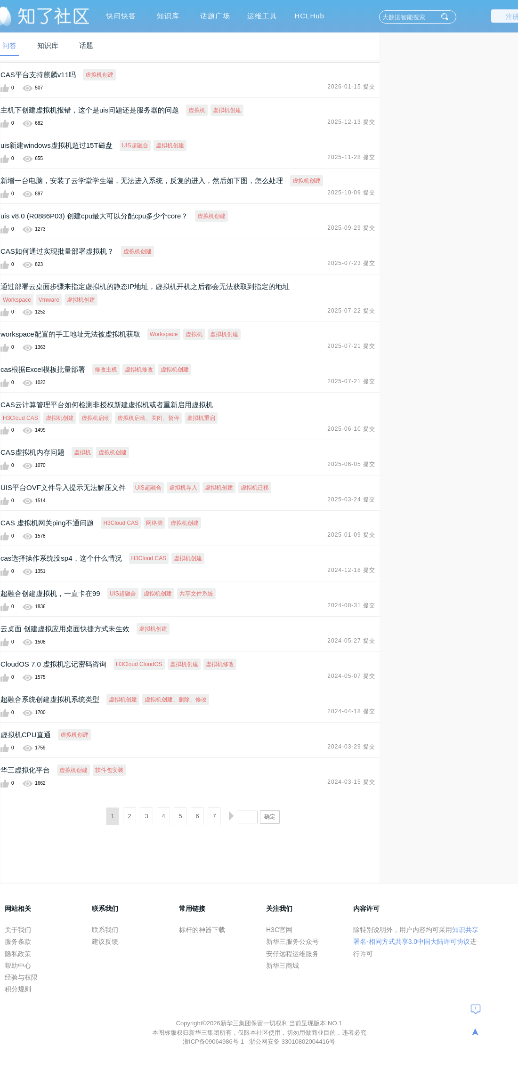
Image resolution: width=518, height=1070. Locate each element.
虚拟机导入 (183, 487)
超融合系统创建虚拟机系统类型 (49, 699)
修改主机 (106, 369)
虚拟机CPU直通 (25, 735)
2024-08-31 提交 (351, 605)
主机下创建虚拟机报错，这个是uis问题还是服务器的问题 (89, 110)
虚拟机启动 (95, 418)
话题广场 (215, 16)
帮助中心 (18, 965)
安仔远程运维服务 (292, 953)
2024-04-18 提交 (351, 711)
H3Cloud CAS (20, 418)
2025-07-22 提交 (351, 310)
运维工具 (262, 16)
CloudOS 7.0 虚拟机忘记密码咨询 (53, 664)
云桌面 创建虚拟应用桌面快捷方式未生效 (65, 629)
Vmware (49, 300)
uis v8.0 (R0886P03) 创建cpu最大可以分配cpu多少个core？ (94, 216)
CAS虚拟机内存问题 (32, 452)
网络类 (154, 523)
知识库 (168, 16)
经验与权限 (21, 977)
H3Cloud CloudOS (139, 664)
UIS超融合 (135, 145)
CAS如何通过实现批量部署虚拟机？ (57, 251)
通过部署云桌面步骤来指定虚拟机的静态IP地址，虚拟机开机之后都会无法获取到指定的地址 (145, 286)
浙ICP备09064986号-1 (214, 1041)
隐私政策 (18, 953)
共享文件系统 (196, 593)
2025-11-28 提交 (351, 157)
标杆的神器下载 (202, 929)
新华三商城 (282, 965)
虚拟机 (196, 110)
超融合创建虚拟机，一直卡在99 (50, 593)
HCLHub (309, 16)
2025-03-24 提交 (351, 499)
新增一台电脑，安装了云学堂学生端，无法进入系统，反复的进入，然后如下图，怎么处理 (141, 181)
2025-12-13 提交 (351, 122)
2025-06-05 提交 (351, 464)
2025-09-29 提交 (351, 228)
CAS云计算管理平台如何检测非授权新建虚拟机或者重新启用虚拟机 (106, 405)
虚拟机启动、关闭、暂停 (148, 418)
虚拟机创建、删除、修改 (176, 699)
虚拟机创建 (99, 75)
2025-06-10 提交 (351, 429)
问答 (9, 45)
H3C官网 (279, 929)
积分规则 (18, 989)
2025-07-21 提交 (351, 346)
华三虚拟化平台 (25, 770)
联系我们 (105, 929)
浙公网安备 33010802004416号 (292, 1041)
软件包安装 (109, 770)
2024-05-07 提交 (351, 676)
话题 (86, 45)
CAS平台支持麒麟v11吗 (38, 75)
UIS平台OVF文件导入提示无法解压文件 (63, 487)
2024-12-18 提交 (351, 570)
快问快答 (121, 16)
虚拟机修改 (139, 369)
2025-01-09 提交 (351, 534)
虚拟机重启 (201, 418)
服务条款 (18, 941)
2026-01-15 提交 (351, 86)
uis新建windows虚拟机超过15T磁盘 (56, 145)
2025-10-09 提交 (351, 192)
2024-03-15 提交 (351, 782)
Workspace (17, 300)
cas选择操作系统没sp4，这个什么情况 (61, 558)
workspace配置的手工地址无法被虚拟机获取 (70, 334)
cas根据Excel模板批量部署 (42, 369)
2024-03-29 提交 (351, 746)
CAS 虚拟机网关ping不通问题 (47, 523)
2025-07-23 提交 (351, 263)
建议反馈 (105, 941)
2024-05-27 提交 (351, 640)
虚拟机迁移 (255, 487)
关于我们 (18, 929)
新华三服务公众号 (292, 941)
